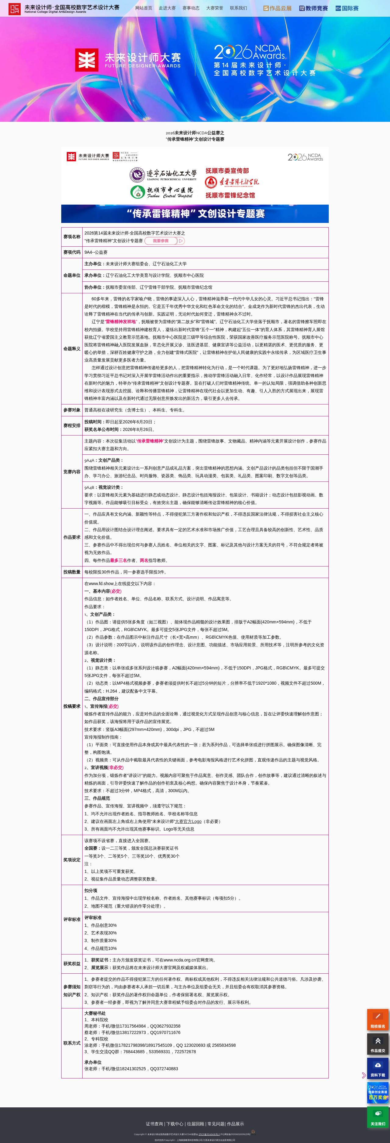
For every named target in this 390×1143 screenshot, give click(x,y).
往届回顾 (195, 1124)
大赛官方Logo (188, 821)
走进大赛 (167, 7)
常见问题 (216, 1124)
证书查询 (154, 1124)
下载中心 (174, 1124)
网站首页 (143, 7)
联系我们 (238, 7)
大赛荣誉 (214, 7)
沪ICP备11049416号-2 (209, 1134)
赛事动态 (191, 7)
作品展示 (235, 1124)
